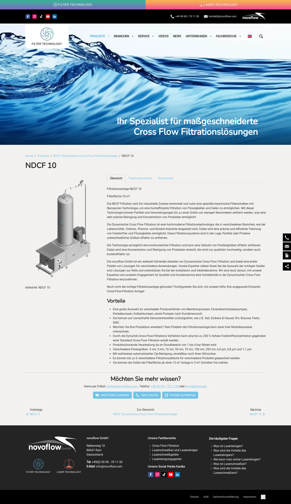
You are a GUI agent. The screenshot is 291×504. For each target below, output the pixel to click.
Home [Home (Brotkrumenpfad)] (29, 156)
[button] (261, 36)
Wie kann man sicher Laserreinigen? (237, 459)
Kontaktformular (196, 386)
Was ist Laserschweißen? (230, 464)
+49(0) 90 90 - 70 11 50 (107, 462)
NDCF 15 (258, 414)
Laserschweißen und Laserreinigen (175, 450)
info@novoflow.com (109, 466)
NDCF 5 (32, 414)
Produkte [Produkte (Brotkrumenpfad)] (43, 156)
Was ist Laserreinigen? (228, 446)
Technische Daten (140, 178)
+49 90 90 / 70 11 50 (184, 16)
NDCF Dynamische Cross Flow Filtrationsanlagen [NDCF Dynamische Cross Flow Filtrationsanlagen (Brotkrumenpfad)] (85, 156)
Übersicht (116, 178)
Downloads (165, 178)
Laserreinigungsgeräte (166, 459)
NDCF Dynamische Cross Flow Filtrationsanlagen (145, 414)
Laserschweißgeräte (165, 454)
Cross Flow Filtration (165, 445)
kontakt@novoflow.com (220, 16)
